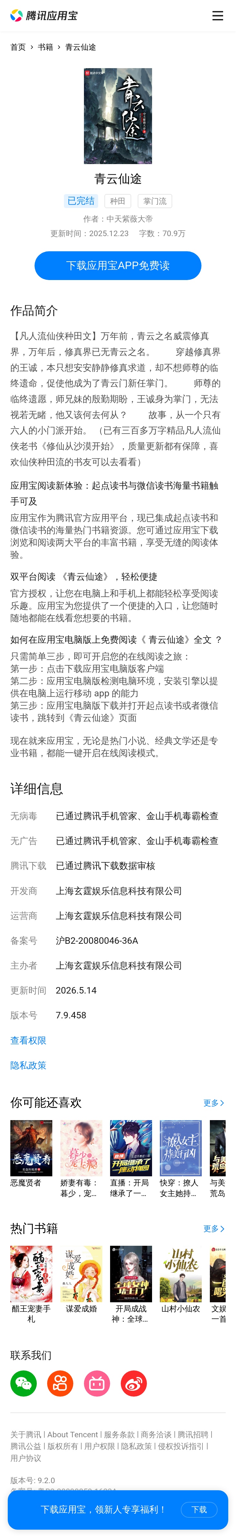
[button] (43, 15)
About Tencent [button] (72, 1434)
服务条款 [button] (119, 1434)
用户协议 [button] (25, 1458)
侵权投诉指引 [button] (181, 1446)
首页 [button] (18, 47)
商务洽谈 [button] (156, 1434)
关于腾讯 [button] (25, 1434)
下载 (199, 1509)
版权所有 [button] (62, 1446)
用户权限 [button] (99, 1446)
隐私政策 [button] (28, 1065)
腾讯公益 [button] (25, 1446)
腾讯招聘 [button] (193, 1434)
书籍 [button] (45, 47)
